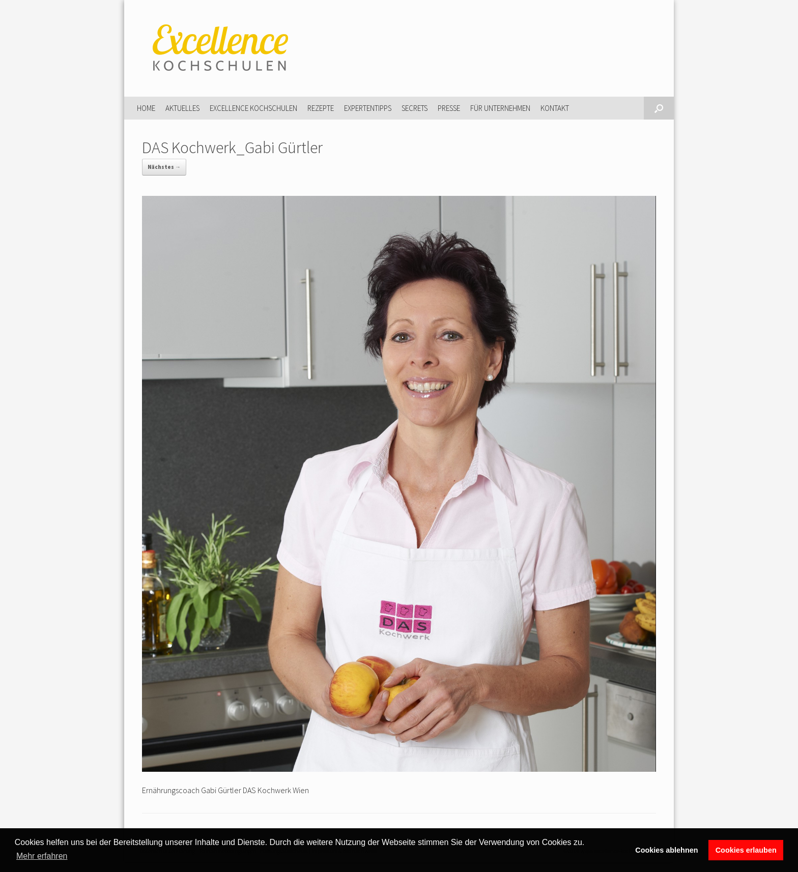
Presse (449, 108)
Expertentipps (367, 108)
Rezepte (320, 108)
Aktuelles (182, 108)
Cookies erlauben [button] (746, 850)
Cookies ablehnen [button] (666, 850)
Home (146, 108)
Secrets (415, 108)
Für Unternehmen (500, 108)
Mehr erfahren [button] (42, 856)
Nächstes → (164, 166)
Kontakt (554, 108)
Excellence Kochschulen (253, 108)
